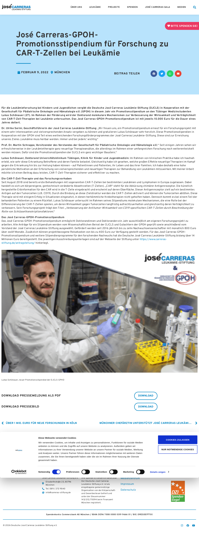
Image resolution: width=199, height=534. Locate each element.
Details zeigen (157, 528)
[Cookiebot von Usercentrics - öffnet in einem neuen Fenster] (19, 528)
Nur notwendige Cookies (174, 506)
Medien (182, 7)
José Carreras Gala (158, 7)
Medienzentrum (130, 479)
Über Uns (77, 7)
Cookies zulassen (174, 496)
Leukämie (95, 7)
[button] (195, 7)
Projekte (114, 7)
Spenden (133, 7)
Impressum (127, 484)
